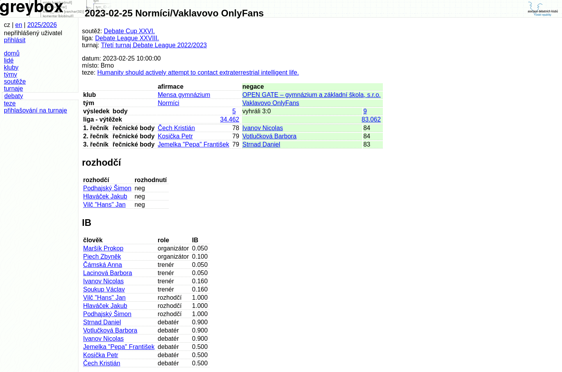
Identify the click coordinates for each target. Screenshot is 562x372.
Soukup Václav (104, 289)
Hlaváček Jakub (105, 196)
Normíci (168, 103)
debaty (13, 96)
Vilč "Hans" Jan (104, 204)
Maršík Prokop (103, 248)
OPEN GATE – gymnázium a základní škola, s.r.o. (311, 94)
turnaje (13, 88)
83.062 (371, 119)
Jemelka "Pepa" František (193, 144)
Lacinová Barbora (107, 273)
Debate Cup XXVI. (129, 31)
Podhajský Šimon (107, 188)
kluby (11, 67)
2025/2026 (42, 24)
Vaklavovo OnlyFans (270, 103)
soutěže (15, 81)
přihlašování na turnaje (35, 110)
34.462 (229, 119)
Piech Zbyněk (102, 256)
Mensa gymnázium (184, 94)
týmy (10, 74)
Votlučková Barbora (269, 136)
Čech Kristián (176, 128)
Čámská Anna (102, 264)
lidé (9, 60)
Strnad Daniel (261, 144)
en (18, 24)
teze (10, 103)
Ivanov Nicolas (262, 128)
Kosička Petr (175, 136)
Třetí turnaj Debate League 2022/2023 (154, 45)
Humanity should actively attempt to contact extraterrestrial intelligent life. (198, 72)
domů (12, 53)
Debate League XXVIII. (127, 38)
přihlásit (14, 40)
